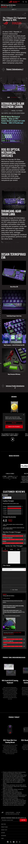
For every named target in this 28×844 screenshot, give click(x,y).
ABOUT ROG (3, 824)
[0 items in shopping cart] (26, 2)
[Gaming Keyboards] (10, 812)
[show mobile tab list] (14, 9)
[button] (2, 2)
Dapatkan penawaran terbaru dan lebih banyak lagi (13, 817)
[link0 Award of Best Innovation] (14, 410)
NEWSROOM (3, 835)
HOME (2, 838)
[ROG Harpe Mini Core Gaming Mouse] (9, 732)
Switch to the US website (14, 426)
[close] (24, 415)
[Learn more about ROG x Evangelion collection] (13, 69)
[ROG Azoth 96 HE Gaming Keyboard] (9, 674)
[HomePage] (2, 812)
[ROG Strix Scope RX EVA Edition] (12, 814)
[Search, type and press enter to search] (23, 2)
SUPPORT (3, 832)
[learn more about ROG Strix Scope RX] (14, 386)
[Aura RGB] (18, 812)
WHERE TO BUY (4, 829)
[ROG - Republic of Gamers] (14, 2)
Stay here (14, 422)
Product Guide (4, 827)
